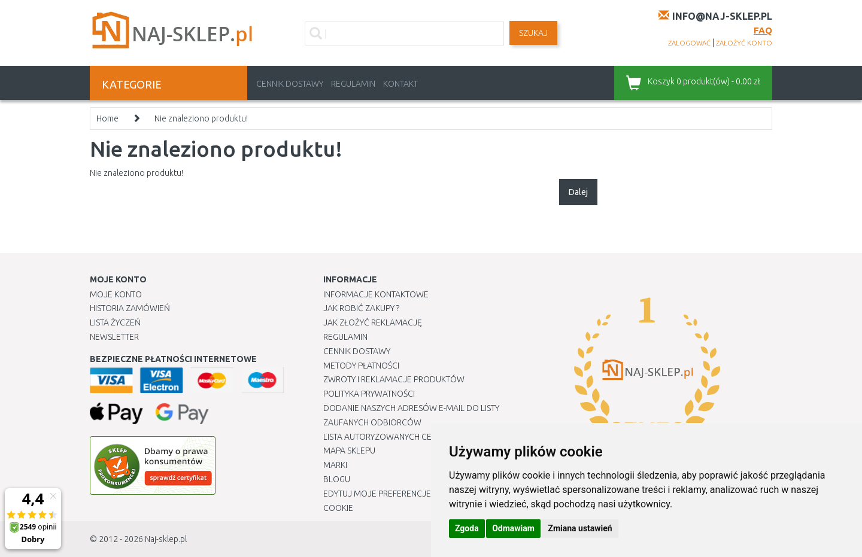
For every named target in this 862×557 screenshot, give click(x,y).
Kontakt (400, 84)
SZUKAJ (533, 33)
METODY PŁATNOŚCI (361, 365)
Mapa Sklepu (349, 450)
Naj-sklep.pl (166, 539)
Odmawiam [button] (513, 528)
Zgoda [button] (467, 528)
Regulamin (353, 84)
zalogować (689, 43)
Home (107, 118)
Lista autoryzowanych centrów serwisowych (421, 437)
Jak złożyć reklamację (372, 322)
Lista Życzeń (115, 322)
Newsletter (114, 337)
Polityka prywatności (369, 393)
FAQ (763, 30)
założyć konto (744, 43)
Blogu (336, 479)
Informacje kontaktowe (376, 294)
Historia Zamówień (130, 308)
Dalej (578, 192)
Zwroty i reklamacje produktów (394, 379)
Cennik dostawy (289, 84)
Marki (335, 465)
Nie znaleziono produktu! (201, 118)
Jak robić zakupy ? (361, 308)
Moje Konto (116, 294)
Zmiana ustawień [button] (580, 528)
